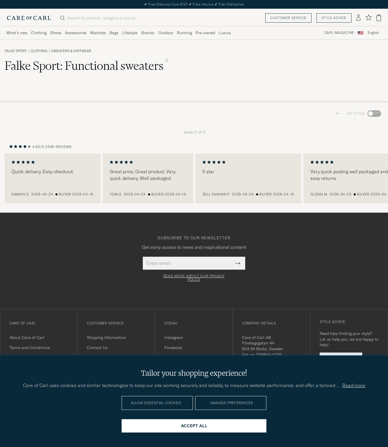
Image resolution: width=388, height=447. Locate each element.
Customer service (288, 18)
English (373, 33)
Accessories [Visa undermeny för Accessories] (76, 32)
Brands (147, 32)
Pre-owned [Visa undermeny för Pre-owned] (205, 32)
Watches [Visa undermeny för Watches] (98, 32)
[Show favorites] (368, 17)
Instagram (173, 337)
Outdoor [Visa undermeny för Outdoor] (165, 32)
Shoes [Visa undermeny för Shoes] (55, 32)
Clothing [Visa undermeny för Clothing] (39, 32)
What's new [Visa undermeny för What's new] (17, 32)
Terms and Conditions (30, 347)
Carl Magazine (339, 33)
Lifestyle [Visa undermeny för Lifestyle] (129, 32)
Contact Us (97, 347)
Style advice (334, 18)
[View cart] (378, 17)
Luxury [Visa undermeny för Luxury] (225, 32)
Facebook (173, 347)
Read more (353, 385)
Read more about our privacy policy (194, 277)
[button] (336, 114)
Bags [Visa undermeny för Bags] (113, 32)
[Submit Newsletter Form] (238, 263)
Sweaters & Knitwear (71, 51)
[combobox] (373, 32)
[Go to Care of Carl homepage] (29, 18)
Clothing (38, 51)
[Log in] (358, 17)
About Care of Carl (27, 337)
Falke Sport (16, 51)
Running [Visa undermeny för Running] (184, 32)
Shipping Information (106, 337)
